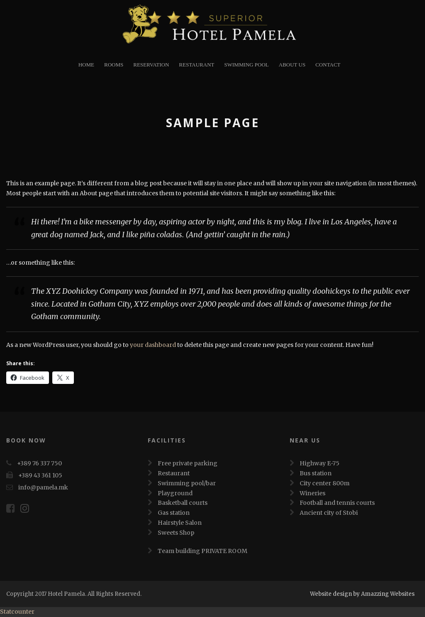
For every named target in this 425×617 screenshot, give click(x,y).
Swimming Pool (246, 64)
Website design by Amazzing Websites (362, 593)
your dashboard (153, 345)
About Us (292, 64)
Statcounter (17, 611)
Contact (327, 64)
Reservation (151, 64)
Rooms (113, 64)
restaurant (196, 64)
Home (86, 64)
